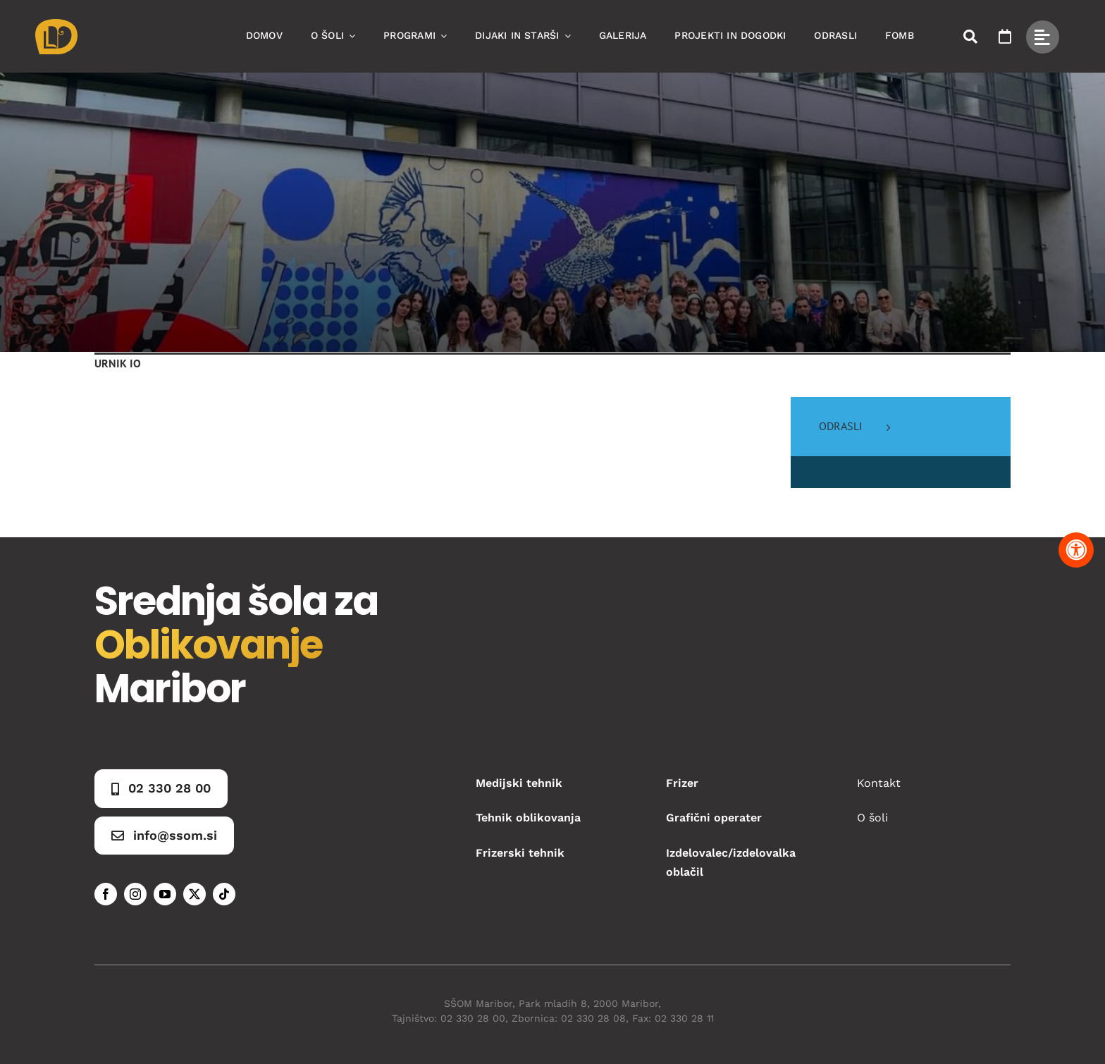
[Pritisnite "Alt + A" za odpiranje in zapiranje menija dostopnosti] (1076, 550)
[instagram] (135, 894)
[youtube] (165, 894)
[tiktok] (224, 894)
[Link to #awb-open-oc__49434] (1042, 37)
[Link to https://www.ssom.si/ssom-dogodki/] (1005, 37)
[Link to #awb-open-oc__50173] (970, 37)
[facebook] (105, 894)
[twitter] (194, 894)
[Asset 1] (56, 24)
